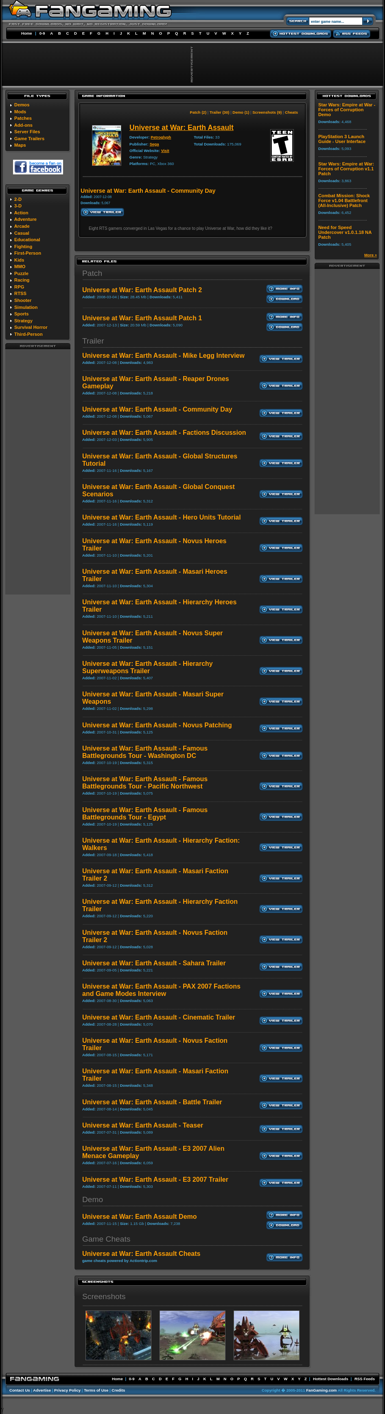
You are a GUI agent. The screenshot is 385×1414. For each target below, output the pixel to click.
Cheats (291, 112)
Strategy (23, 320)
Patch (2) (198, 112)
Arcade (22, 226)
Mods (20, 111)
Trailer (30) (220, 112)
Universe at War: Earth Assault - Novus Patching (157, 725)
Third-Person (28, 334)
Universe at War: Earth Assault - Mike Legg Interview (163, 355)
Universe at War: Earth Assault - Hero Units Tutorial (161, 517)
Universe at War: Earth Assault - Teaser (142, 1125)
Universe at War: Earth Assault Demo (139, 1216)
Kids (19, 260)
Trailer (93, 341)
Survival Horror (30, 327)
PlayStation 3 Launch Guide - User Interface (341, 139)
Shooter (22, 300)
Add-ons (23, 125)
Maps (20, 145)
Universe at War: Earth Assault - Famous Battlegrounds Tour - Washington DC (145, 752)
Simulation (25, 307)
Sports (21, 313)
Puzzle (21, 273)
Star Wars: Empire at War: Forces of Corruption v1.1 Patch (346, 168)
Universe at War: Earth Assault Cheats (141, 1253)
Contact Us (19, 1390)
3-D (18, 205)
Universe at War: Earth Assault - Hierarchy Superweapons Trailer (147, 667)
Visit (165, 150)
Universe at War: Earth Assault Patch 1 (142, 318)
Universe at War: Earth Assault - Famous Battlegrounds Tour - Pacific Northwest (145, 782)
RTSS (20, 293)
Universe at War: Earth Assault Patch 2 (142, 289)
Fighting (23, 246)
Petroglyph (161, 137)
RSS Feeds (364, 1379)
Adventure (25, 219)
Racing (21, 280)
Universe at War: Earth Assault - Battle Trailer (152, 1102)
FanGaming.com (321, 1390)
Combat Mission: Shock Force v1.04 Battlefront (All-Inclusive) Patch (344, 200)
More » (370, 255)
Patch (92, 273)
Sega (154, 144)
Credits (118, 1390)
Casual (21, 233)
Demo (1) (240, 112)
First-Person (27, 253)
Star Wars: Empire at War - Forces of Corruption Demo (346, 109)
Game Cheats (106, 1239)
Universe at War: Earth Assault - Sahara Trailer (154, 963)
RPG (19, 286)
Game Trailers (29, 138)
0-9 (42, 33)
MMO (19, 266)
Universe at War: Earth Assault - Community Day (157, 409)
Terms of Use (96, 1390)
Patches (23, 118)
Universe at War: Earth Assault (181, 127)
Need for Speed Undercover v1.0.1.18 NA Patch (345, 232)
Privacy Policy (67, 1390)
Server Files (27, 131)
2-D (18, 199)
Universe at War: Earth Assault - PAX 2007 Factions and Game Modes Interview (161, 990)
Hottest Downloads (330, 1379)
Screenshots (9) (267, 112)
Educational (27, 239)
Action (21, 212)
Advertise (42, 1390)
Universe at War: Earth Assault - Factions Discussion (164, 432)
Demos (21, 104)
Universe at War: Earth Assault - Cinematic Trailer (158, 1017)
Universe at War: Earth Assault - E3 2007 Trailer (155, 1179)
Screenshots (104, 1296)
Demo (92, 1199)
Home (26, 33)
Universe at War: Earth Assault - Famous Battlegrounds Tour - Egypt (145, 813)
